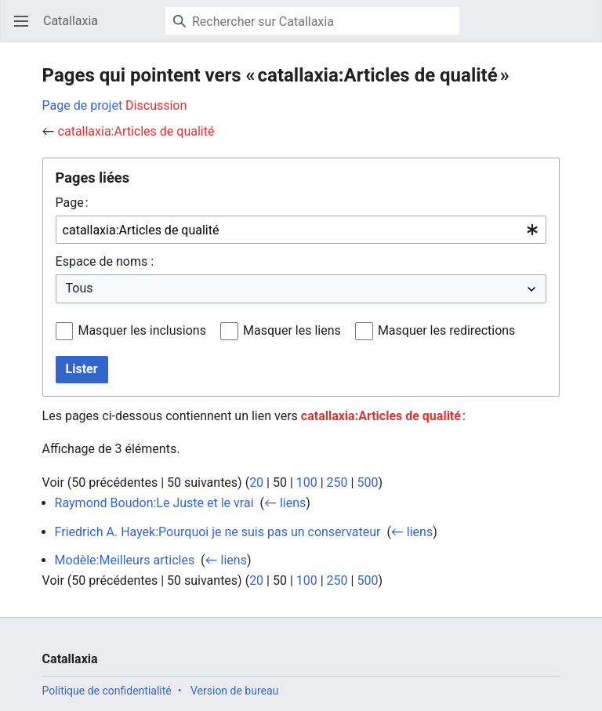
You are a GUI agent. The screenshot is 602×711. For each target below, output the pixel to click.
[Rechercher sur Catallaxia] (312, 21)
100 (306, 482)
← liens (285, 502)
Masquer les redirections (446, 330)
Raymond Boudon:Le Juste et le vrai (154, 502)
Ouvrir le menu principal (26, 28)
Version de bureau (234, 690)
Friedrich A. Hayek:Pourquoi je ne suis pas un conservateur (218, 531)
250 (337, 482)
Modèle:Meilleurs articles (125, 560)
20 (256, 482)
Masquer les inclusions (142, 330)
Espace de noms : (105, 261)
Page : (72, 202)
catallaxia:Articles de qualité (136, 131)
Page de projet (82, 105)
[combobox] (301, 230)
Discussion (156, 105)
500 (367, 482)
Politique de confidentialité (107, 690)
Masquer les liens (292, 330)
